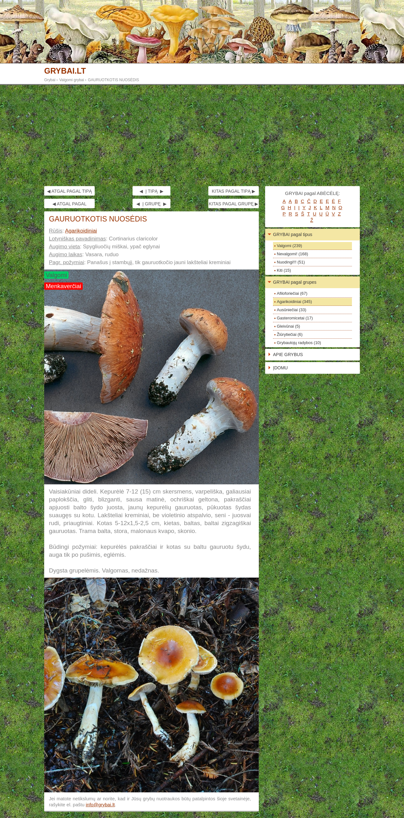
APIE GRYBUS (288, 354)
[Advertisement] (202, 135)
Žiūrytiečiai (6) (290, 334)
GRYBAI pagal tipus (292, 234)
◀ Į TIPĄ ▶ (151, 191)
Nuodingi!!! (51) (291, 262)
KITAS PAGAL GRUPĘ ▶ (233, 203)
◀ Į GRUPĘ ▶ (151, 203)
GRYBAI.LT (65, 71)
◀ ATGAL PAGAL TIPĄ (69, 191)
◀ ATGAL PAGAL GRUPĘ (69, 204)
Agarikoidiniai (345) (294, 301)
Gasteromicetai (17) (295, 318)
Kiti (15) (284, 270)
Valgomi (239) (289, 245)
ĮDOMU (280, 367)
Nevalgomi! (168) (292, 253)
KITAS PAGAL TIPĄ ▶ (233, 191)
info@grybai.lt (100, 804)
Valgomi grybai (71, 80)
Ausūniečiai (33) (291, 309)
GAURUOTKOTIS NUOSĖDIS (113, 80)
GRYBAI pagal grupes (295, 282)
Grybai (49, 80)
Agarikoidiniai (81, 231)
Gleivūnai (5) (288, 326)
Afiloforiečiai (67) (292, 293)
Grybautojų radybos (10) (299, 342)
